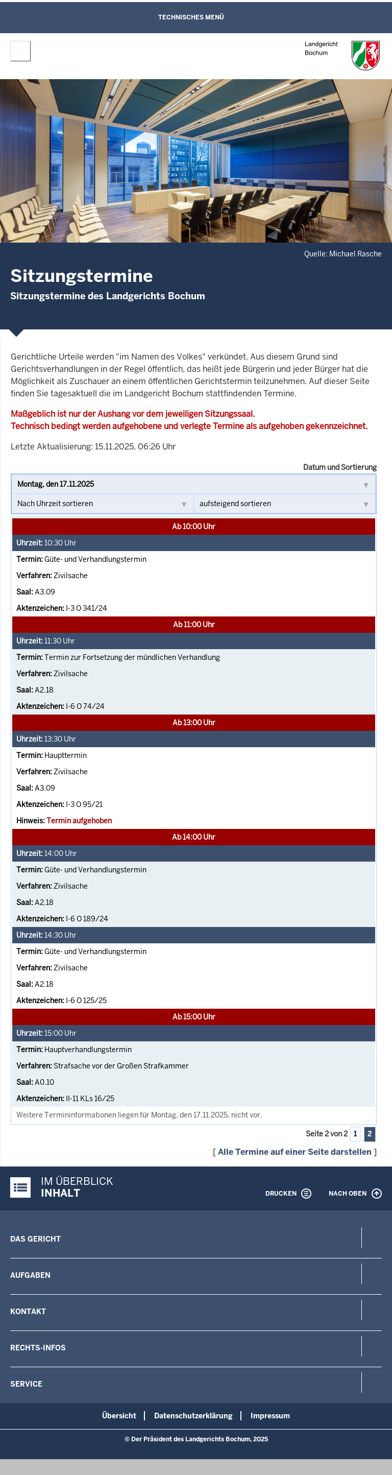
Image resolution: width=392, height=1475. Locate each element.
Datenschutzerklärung (193, 1415)
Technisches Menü (191, 17)
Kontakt (28, 1311)
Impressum (270, 1415)
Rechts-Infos (38, 1347)
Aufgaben (30, 1275)
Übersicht (119, 1415)
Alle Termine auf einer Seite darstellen (295, 1152)
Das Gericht (35, 1239)
